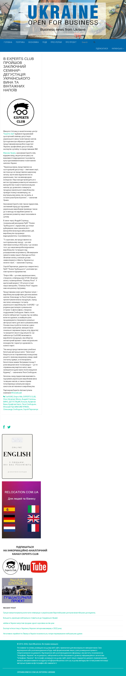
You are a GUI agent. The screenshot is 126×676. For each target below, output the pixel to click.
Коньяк (24, 402)
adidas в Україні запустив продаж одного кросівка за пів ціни (28, 623)
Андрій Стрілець (29, 399)
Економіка (33, 42)
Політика (20, 42)
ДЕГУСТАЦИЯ (14, 402)
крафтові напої (14, 404)
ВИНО (5, 402)
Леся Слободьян (29, 404)
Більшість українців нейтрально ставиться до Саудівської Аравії (30, 618)
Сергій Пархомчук (30, 409)
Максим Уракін (9, 153)
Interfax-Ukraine (47, 672)
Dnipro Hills (18, 397)
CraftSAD (9, 397)
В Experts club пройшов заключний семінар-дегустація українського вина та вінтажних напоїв (18, 74)
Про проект (71, 42)
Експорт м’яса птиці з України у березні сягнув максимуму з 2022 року (32, 628)
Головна (8, 42)
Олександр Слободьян (12, 409)
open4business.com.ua (27, 672)
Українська (118, 49)
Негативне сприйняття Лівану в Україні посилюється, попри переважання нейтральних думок (42, 634)
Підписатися (102, 49)
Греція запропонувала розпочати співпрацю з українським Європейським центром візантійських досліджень (49, 613)
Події (45, 42)
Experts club (9, 134)
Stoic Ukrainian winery (12, 399)
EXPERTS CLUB (29, 397)
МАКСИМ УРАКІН (22, 407)
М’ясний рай (16, 393)
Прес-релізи (56, 42)
